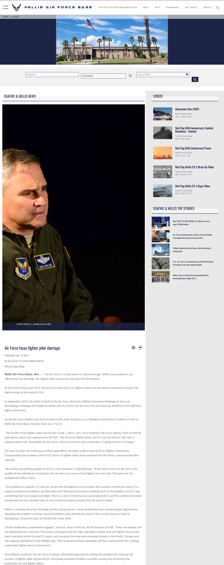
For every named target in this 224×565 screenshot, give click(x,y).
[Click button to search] (195, 79)
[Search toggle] (218, 7)
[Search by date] (103, 76)
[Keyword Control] (52, 74)
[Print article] (133, 347)
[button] (5, 7)
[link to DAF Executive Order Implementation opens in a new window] (117, 7)
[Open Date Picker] (130, 75)
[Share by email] (140, 347)
